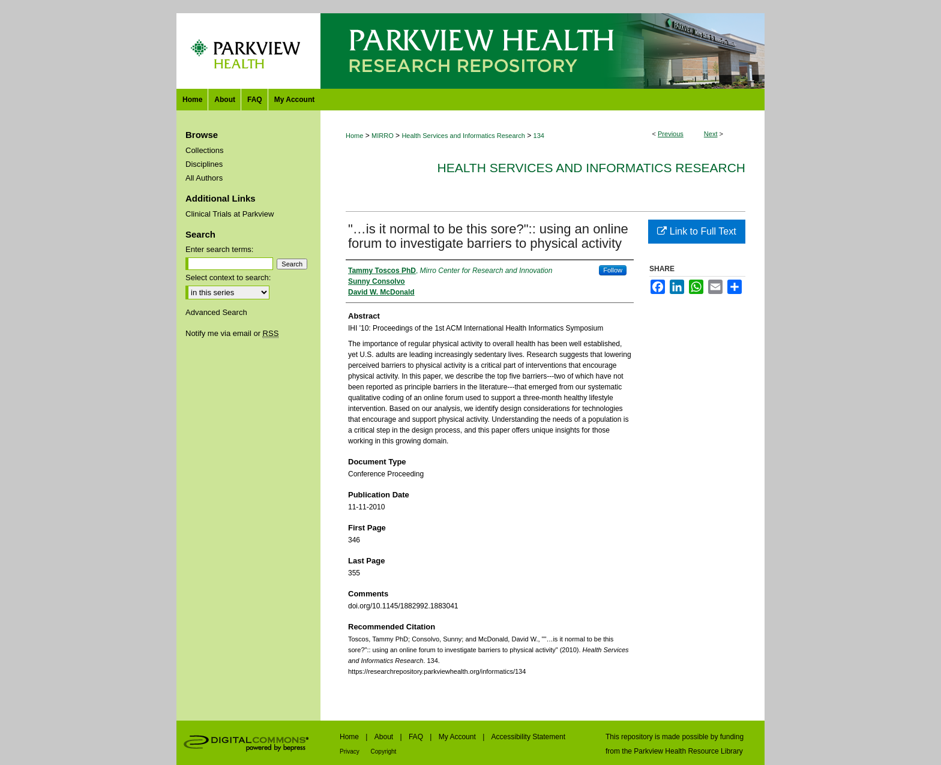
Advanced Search (216, 312)
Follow (612, 270)
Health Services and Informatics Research (463, 135)
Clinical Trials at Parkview (229, 213)
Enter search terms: (219, 249)
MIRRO (382, 135)
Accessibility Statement (528, 737)
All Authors (204, 177)
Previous (671, 133)
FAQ (417, 737)
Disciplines (204, 164)
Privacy (350, 751)
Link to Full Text (696, 231)
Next (711, 133)
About (384, 737)
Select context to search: (228, 277)
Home (354, 135)
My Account (458, 737)
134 (539, 135)
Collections (204, 150)
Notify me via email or (231, 333)
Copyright (384, 751)
